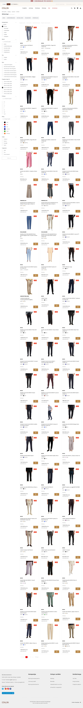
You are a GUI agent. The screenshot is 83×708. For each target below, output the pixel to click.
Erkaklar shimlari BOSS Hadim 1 (27, 455)
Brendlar (52, 681)
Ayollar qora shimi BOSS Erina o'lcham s (28, 487)
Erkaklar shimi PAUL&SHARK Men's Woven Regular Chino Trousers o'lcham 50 (28, 235)
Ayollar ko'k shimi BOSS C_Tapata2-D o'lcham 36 (28, 109)
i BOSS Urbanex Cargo (67, 266)
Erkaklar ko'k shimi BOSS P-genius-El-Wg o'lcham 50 (49, 519)
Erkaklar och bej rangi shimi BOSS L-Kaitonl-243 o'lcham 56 (70, 109)
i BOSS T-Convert (66, 550)
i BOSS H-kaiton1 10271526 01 (26, 45)
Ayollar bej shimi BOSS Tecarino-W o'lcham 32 (48, 267)
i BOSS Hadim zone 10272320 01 (48, 550)
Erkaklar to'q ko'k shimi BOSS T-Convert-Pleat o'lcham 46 (29, 362)
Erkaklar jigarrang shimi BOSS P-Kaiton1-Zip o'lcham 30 (71, 644)
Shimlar (21, 49)
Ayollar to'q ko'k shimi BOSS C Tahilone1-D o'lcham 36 (71, 299)
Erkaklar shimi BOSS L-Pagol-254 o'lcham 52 (48, 46)
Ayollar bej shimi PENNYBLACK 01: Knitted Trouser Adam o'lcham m (27, 203)
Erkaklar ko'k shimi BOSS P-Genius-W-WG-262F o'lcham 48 (49, 77)
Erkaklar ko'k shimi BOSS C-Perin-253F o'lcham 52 (70, 77)
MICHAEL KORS (20, 17)
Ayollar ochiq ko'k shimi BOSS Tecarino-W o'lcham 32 (28, 267)
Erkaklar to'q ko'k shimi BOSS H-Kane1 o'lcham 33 (70, 362)
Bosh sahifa (4, 11)
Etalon (8, 4)
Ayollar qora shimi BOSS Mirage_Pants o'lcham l (70, 425)
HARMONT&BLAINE (11, 17)
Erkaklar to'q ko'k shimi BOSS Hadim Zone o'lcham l (28, 612)
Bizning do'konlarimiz (70, 4)
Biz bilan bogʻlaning (6, 674)
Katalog (9, 11)
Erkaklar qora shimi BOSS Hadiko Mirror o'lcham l (49, 456)
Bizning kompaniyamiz (34, 678)
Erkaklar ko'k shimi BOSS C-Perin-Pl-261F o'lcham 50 (71, 140)
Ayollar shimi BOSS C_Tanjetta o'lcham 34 (28, 172)
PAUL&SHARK (28, 17)
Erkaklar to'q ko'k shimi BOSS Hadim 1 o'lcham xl (70, 393)
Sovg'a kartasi (76, 681)
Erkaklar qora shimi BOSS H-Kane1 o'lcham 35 (27, 393)
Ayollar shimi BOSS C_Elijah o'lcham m (70, 611)
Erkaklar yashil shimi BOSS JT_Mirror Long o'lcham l (49, 612)
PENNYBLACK (35, 17)
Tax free (79, 4)
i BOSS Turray (44, 298)
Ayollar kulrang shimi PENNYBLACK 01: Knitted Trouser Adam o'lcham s (49, 203)
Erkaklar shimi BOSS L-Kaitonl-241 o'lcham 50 (48, 140)
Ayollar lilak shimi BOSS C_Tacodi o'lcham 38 (27, 581)
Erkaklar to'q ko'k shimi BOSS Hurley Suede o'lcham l (70, 172)
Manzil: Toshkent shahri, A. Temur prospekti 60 (13, 682)
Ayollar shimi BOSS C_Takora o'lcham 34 (71, 455)
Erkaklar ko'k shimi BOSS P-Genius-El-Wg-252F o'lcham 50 (49, 425)
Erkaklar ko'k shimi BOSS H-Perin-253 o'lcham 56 (49, 172)
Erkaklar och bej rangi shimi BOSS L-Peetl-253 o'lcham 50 (70, 46)
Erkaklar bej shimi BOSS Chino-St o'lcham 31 (69, 581)
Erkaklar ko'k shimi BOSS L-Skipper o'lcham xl (27, 77)
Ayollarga (31, 8)
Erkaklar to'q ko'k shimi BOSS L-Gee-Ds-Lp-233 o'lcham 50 (71, 203)
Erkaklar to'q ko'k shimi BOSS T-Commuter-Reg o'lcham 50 (48, 362)
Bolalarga (44, 8)
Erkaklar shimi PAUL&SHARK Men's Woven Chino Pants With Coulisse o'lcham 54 (49, 235)
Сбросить (9, 158)
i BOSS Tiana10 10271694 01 (47, 487)
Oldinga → (37, 657)
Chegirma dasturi (77, 684)
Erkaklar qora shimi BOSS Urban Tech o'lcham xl (70, 330)
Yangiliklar (24, 8)
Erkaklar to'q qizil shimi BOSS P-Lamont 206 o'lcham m (50, 393)
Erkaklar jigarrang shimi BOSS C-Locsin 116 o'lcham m (49, 644)
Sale (49, 8)
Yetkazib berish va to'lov (56, 684)
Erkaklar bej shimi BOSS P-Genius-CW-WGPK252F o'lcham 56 (28, 519)
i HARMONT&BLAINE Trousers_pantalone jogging (26, 299)
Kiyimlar (13, 11)
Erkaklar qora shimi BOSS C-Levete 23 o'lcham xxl (49, 109)
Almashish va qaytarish (55, 687)
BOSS (4, 17)
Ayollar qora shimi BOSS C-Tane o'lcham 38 (50, 330)
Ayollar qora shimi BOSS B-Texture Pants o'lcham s (50, 581)
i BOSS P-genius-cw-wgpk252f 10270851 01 (71, 488)
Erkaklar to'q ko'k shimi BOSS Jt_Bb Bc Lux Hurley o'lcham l (28, 425)
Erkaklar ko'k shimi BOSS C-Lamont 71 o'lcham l (70, 235)
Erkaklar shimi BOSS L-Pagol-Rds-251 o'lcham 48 (28, 140)
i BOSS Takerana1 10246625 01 (68, 518)
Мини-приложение (8, 693)
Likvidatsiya (54, 8)
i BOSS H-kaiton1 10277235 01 (26, 550)
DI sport (4, 4)
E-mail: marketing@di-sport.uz (9, 679)
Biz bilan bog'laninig (60, 4)
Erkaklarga (37, 8)
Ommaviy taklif (32, 681)
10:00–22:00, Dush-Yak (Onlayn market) (11, 677)
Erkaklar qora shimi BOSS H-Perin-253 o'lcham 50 (28, 330)
